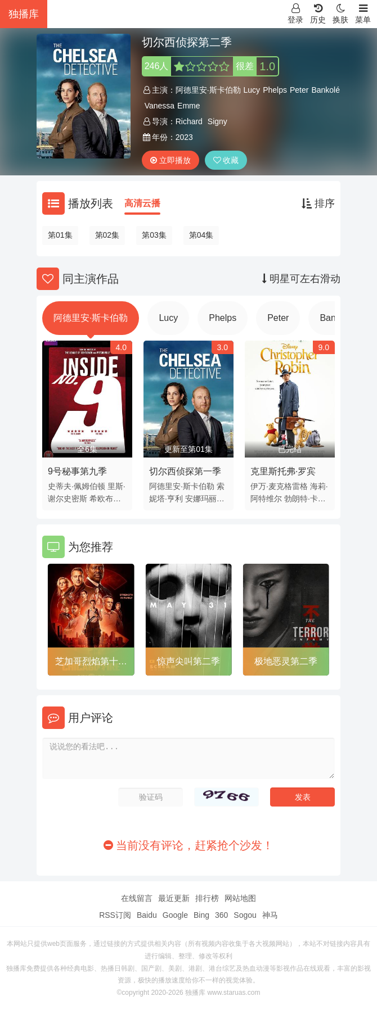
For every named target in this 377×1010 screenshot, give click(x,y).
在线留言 (136, 898)
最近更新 (174, 898)
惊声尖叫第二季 (188, 661)
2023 (184, 137)
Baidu (147, 915)
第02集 (107, 234)
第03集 (154, 234)
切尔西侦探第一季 (185, 471)
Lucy (252, 89)
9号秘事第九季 (77, 471)
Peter (299, 89)
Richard (189, 121)
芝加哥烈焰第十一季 (91, 663)
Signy (217, 121)
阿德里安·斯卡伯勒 (208, 89)
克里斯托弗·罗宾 (283, 471)
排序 (318, 203)
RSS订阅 (115, 915)
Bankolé (325, 89)
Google (175, 915)
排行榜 (207, 898)
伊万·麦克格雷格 (279, 486)
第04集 (201, 234)
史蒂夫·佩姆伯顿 (76, 486)
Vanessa (159, 105)
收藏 (226, 160)
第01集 (60, 234)
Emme (188, 105)
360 (221, 915)
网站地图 (240, 898)
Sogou (245, 915)
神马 (270, 915)
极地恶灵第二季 (285, 661)
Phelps (275, 89)
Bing (201, 915)
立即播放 (170, 160)
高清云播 (142, 203)
